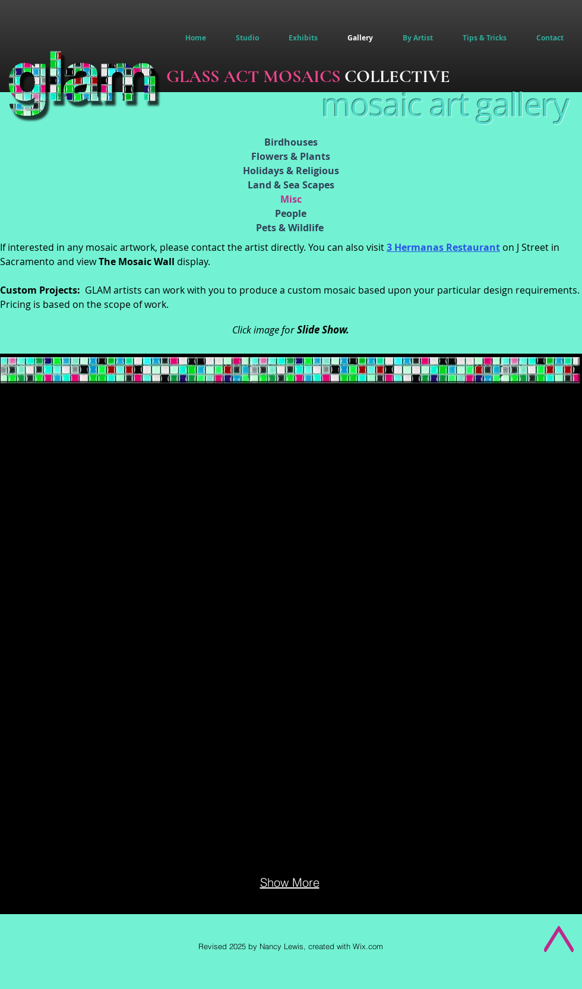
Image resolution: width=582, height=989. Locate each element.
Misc (291, 199)
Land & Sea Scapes (291, 184)
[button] (418, 38)
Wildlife (306, 227)
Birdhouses (291, 142)
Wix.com (368, 946)
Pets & (272, 227)
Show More (290, 882)
